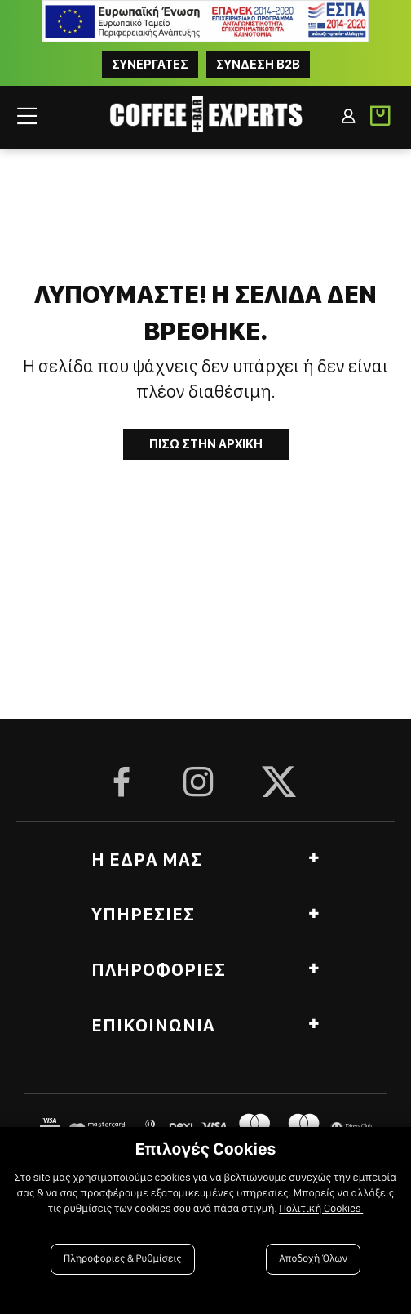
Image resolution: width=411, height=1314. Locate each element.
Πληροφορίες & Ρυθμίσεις (123, 1259)
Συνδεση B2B (258, 64)
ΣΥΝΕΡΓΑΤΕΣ (150, 64)
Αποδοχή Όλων (313, 1259)
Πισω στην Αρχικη (206, 444)
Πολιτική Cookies (321, 1208)
